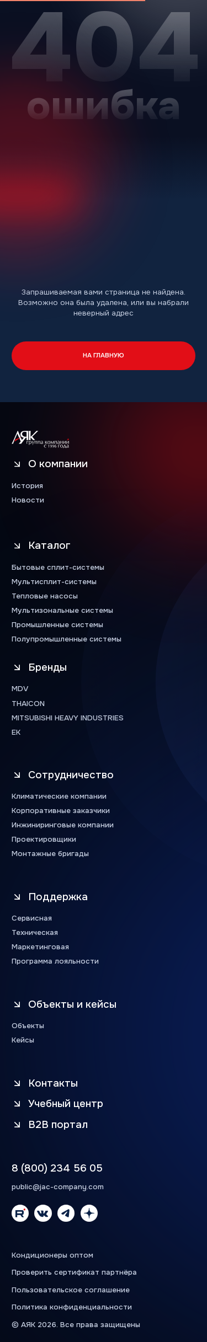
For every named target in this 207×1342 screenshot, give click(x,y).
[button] (69, 1124)
